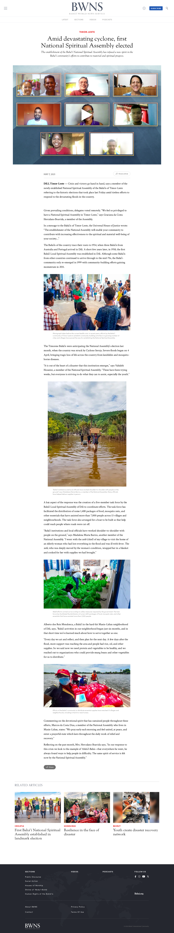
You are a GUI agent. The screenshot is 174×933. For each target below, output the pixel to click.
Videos (93, 19)
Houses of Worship (34, 885)
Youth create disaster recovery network (135, 832)
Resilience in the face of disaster (81, 832)
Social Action (31, 881)
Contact (29, 912)
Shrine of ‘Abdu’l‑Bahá (36, 889)
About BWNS (31, 907)
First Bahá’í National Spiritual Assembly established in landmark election (37, 834)
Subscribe (156, 8)
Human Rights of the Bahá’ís (39, 894)
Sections (78, 19)
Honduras (70, 826)
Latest (65, 19)
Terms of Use (77, 912)
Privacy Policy (78, 907)
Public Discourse (33, 877)
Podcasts (107, 19)
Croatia (19, 826)
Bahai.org (139, 893)
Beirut (117, 826)
